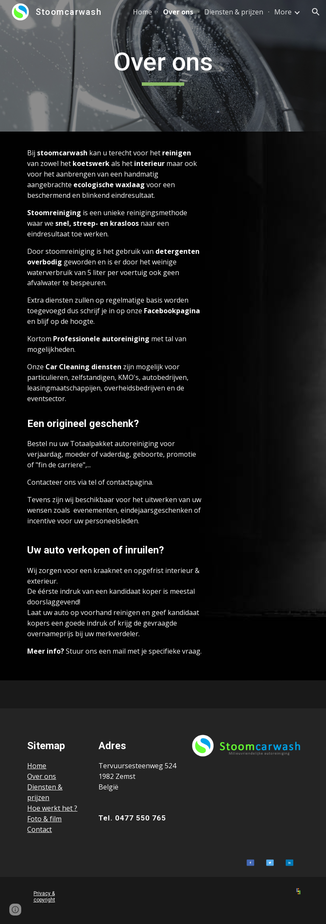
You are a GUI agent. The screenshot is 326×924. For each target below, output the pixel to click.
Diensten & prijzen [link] (233, 12)
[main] (163, 65)
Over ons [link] (178, 12)
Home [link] (142, 12)
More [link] (283, 12)
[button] (316, 12)
